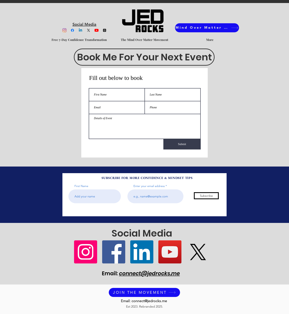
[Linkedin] (80, 30)
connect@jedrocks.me (149, 273)
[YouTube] (97, 30)
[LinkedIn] (141, 251)
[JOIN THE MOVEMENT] (144, 292)
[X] (88, 30)
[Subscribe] (206, 195)
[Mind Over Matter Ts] (207, 27)
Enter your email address (149, 186)
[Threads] (105, 30)
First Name (81, 186)
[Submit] (182, 144)
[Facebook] (72, 30)
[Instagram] (64, 30)
